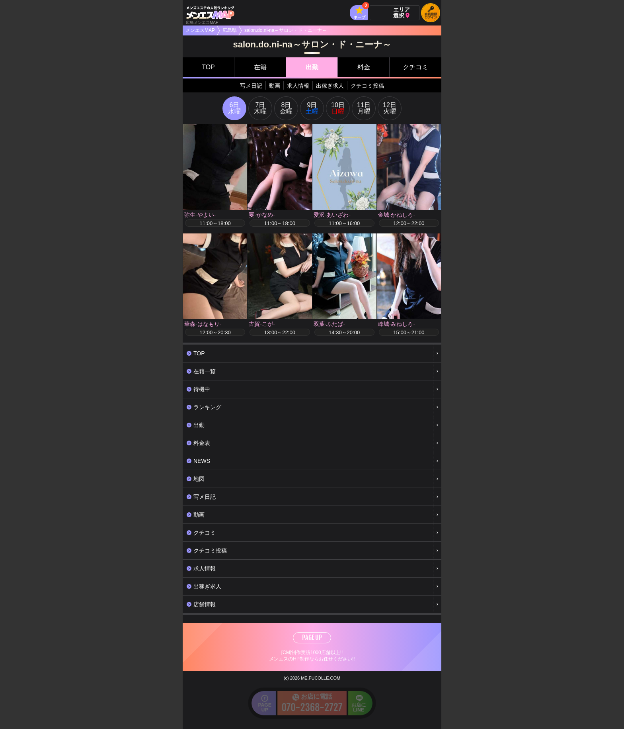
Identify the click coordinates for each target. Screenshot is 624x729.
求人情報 (298, 85)
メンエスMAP (200, 30)
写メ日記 (251, 85)
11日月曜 (363, 108)
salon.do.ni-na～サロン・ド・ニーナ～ (285, 30)
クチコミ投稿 (367, 85)
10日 (338, 108)
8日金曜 (286, 108)
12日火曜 (389, 108)
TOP (208, 67)
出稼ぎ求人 (330, 85)
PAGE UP (312, 637)
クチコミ (415, 67)
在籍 (260, 67)
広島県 (229, 30)
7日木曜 (260, 108)
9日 (312, 108)
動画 (274, 85)
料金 (363, 67)
